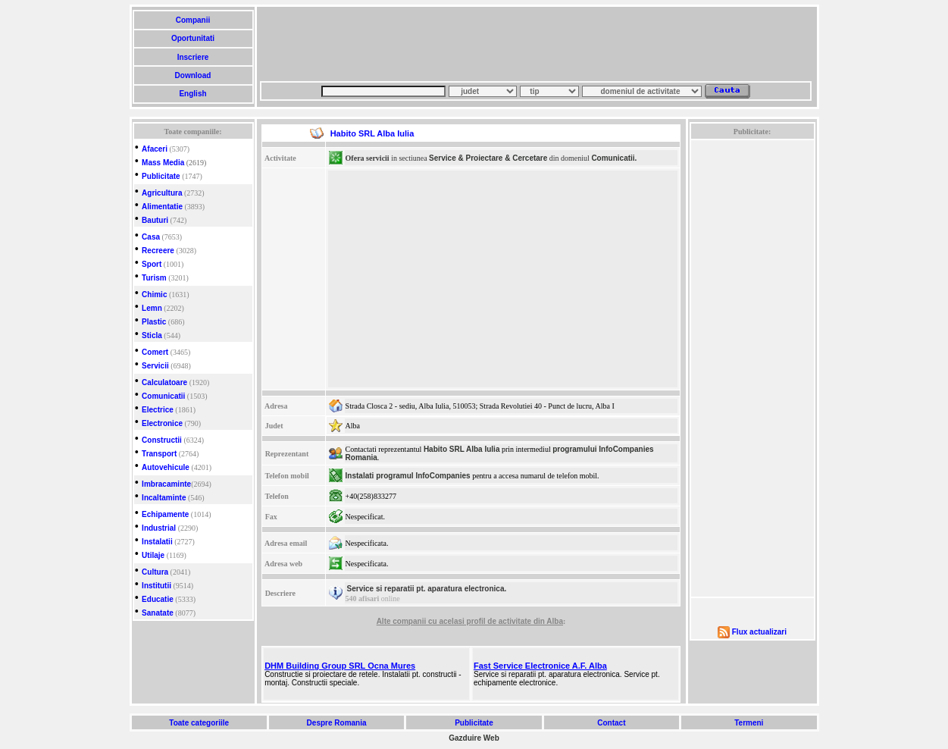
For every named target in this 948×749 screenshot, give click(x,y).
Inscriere (193, 57)
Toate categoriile (199, 723)
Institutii (156, 585)
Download (193, 75)
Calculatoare (164, 382)
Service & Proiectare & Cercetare (488, 158)
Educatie (158, 599)
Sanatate (158, 613)
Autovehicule (165, 467)
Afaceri (154, 149)
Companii (193, 20)
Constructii (162, 440)
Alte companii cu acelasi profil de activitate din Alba (470, 621)
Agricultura (162, 193)
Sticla (152, 335)
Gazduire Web (474, 738)
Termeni (748, 723)
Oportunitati (193, 38)
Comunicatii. (614, 158)
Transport (159, 454)
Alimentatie (162, 206)
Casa (151, 237)
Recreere (158, 250)
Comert (155, 352)
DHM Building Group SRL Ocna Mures (339, 665)
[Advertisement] (536, 44)
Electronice (162, 423)
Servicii (155, 366)
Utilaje (153, 555)
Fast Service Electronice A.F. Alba (540, 665)
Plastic (154, 322)
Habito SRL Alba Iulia (462, 449)
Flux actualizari (759, 632)
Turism (154, 278)
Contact (611, 723)
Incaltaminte (164, 498)
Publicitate (161, 176)
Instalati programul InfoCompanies (408, 476)
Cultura (155, 572)
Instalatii (157, 541)
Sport (151, 264)
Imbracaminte (166, 484)
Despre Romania (336, 723)
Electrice (158, 410)
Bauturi (155, 220)
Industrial (159, 528)
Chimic (154, 294)
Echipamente (165, 514)
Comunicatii (163, 396)
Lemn (152, 308)
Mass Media (163, 162)
